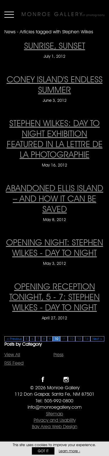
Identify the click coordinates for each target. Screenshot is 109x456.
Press (58, 354)
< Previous (14, 339)
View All (12, 354)
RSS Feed (14, 363)
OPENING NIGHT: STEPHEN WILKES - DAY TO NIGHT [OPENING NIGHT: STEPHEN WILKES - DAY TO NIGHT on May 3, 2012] (54, 247)
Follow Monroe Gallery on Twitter (54, 379)
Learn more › (69, 451)
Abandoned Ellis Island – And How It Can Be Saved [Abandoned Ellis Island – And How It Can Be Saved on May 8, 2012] (54, 198)
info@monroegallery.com (55, 407)
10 (56, 339)
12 (71, 339)
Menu (9, 14)
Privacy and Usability (55, 420)
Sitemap (54, 414)
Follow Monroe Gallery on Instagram (66, 379)
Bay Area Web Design (54, 426)
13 (79, 339)
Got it (43, 451)
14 (86, 339)
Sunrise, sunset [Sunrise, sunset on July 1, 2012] (54, 45)
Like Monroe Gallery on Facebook (43, 379)
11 (64, 339)
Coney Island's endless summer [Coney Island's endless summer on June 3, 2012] (55, 84)
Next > (97, 339)
